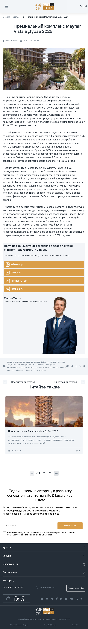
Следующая (69, 382)
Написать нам (16, 281)
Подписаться (70, 526)
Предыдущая (19, 382)
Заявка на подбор (76, 588)
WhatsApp (14, 264)
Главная (6, 17)
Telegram (13, 273)
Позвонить (14, 289)
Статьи (16, 17)
